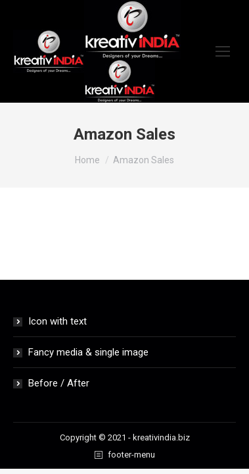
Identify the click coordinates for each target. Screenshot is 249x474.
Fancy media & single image (88, 352)
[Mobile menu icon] (223, 51)
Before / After (58, 383)
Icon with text (57, 321)
